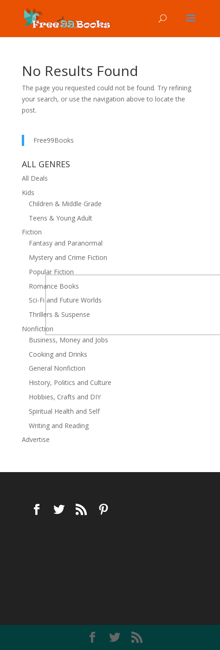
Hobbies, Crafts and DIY (65, 396)
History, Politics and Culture (70, 382)
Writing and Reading (59, 425)
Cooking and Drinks (58, 354)
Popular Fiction (51, 271)
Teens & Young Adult (60, 218)
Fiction (32, 231)
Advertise (36, 439)
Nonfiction (37, 328)
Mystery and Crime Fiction (68, 257)
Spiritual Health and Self (64, 411)
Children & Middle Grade (65, 203)
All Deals (35, 178)
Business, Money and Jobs (68, 339)
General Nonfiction (57, 368)
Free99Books (53, 140)
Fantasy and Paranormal (66, 243)
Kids (28, 192)
